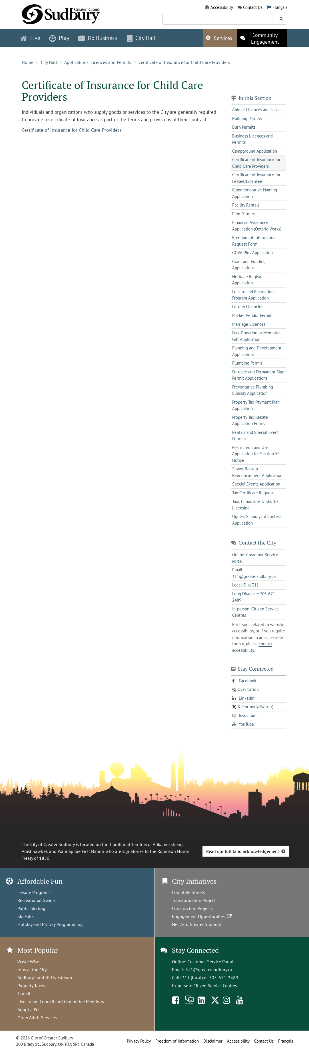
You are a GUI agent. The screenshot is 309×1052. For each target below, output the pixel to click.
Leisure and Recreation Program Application (253, 295)
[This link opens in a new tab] (262, 38)
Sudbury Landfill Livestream (44, 977)
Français (279, 7)
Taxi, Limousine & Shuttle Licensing (255, 505)
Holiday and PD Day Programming (50, 924)
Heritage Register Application (248, 280)
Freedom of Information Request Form (254, 241)
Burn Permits (243, 127)
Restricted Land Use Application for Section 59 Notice (256, 454)
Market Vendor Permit (252, 315)
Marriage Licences (248, 324)
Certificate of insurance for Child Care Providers (71, 130)
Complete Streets (188, 892)
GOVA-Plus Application (252, 252)
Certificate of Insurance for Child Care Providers (184, 62)
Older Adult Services (37, 1017)
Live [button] (30, 38)
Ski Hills (25, 916)
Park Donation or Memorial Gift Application (256, 336)
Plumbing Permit (247, 363)
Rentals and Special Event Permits (255, 436)
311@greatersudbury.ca (208, 969)
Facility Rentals (245, 205)
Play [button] (59, 38)
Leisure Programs (34, 892)
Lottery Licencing (248, 306)
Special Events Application (256, 484)
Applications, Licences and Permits (97, 62)
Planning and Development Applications (256, 351)
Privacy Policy (139, 1041)
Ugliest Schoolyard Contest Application (256, 520)
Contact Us (252, 7)
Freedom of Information (177, 1041)
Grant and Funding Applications (249, 265)
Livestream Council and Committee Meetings (60, 1001)
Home (27, 62)
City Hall (49, 62)
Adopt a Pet (28, 1009)
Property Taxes (31, 985)
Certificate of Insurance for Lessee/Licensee (256, 178)
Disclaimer (212, 1041)
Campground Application (254, 151)
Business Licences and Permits (252, 139)
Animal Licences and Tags (255, 109)
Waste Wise (28, 961)
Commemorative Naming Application (254, 193)
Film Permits (243, 214)
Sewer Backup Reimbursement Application (257, 472)
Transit (23, 993)
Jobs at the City (32, 969)
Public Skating (31, 908)
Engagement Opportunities (202, 916)
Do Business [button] (97, 38)
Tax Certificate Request (253, 492)
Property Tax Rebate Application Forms (250, 420)
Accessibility (221, 7)
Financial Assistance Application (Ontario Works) (256, 226)
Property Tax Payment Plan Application (256, 405)
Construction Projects (192, 908)
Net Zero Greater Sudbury (196, 924)
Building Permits (247, 118)
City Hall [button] (141, 38)
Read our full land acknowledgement (242, 851)
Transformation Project (194, 900)
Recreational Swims (36, 900)
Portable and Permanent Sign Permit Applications (258, 375)
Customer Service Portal (210, 961)
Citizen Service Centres (215, 985)
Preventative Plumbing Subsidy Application (252, 390)
